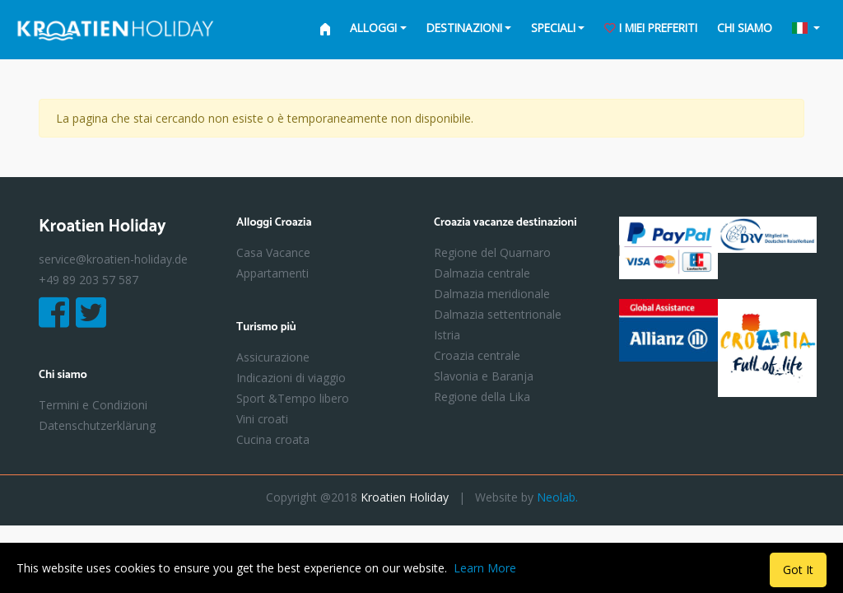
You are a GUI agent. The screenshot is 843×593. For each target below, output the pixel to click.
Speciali (553, 27)
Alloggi (373, 27)
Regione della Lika (482, 396)
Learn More (485, 568)
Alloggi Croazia (273, 224)
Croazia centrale (477, 355)
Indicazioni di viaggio (291, 377)
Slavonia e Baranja (483, 376)
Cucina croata (273, 439)
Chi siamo (744, 27)
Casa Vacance (273, 252)
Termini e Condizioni (93, 405)
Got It (798, 569)
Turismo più (266, 328)
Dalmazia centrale (482, 273)
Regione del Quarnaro (492, 252)
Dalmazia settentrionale (497, 314)
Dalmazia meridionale (492, 293)
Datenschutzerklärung (97, 425)
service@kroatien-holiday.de (113, 259)
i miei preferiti (650, 27)
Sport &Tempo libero (292, 398)
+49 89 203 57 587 (88, 279)
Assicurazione (273, 357)
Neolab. (557, 497)
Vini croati (262, 419)
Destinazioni (464, 27)
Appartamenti (272, 273)
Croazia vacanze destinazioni (505, 224)
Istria (447, 335)
